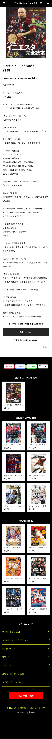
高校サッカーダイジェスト (13, 674)
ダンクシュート (8, 649)
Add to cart (26, 332)
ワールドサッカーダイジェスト (15, 640)
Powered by (26, 712)
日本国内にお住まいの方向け (26, 340)
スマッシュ (6, 665)
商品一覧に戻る (26, 695)
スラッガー (7, 657)
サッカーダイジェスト (11, 632)
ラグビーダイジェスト (11, 682)
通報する (45, 347)
